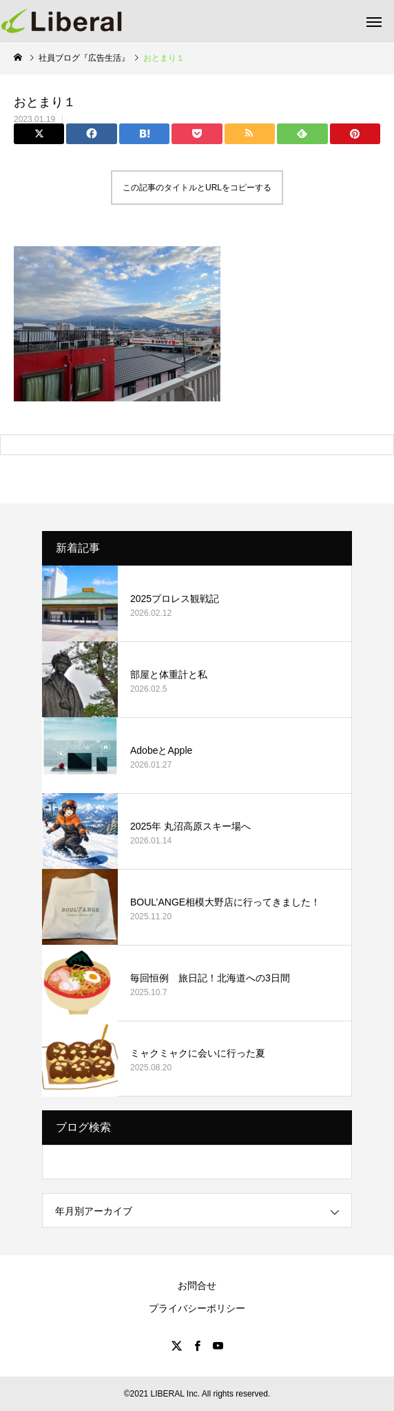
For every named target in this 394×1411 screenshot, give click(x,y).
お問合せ (197, 1285)
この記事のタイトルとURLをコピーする (197, 187)
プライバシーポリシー (197, 1308)
